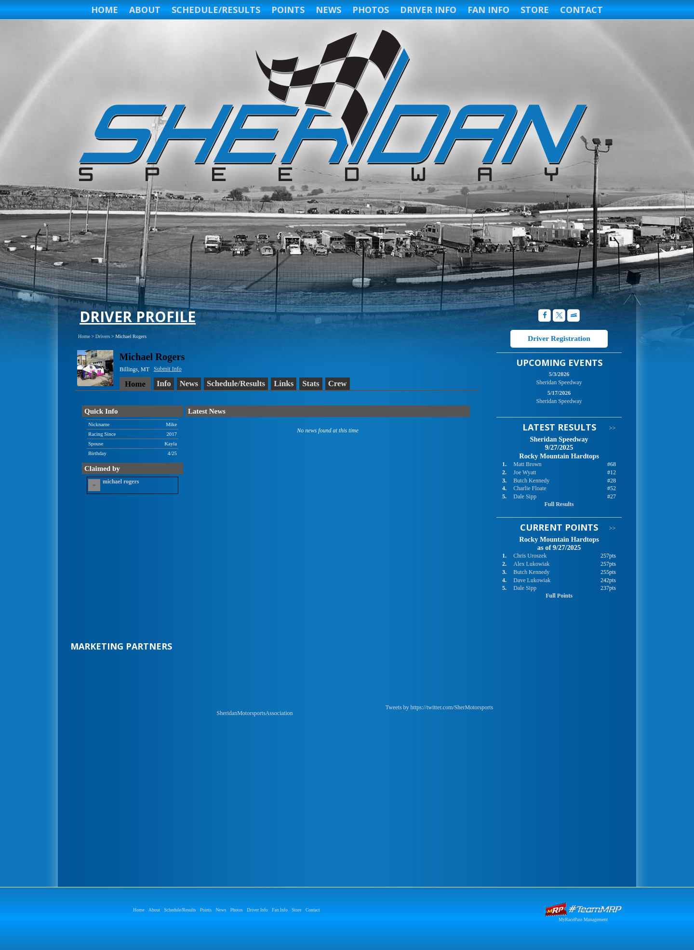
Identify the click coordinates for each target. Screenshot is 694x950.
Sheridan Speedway (331, 106)
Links (284, 383)
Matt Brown (527, 464)
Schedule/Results (216, 9)
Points (288, 9)
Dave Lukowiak (531, 580)
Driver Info (428, 9)
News (328, 9)
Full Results (559, 504)
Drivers (102, 336)
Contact (581, 9)
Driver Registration (559, 338)
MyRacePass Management (583, 919)
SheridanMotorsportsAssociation (255, 713)
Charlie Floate (529, 488)
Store (534, 9)
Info (164, 383)
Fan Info (488, 9)
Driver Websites (583, 909)
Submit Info (168, 368)
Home (104, 9)
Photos (370, 9)
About (144, 9)
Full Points (559, 595)
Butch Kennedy (531, 480)
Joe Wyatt (524, 472)
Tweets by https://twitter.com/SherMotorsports (439, 707)
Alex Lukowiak (531, 563)
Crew (337, 383)
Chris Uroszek (530, 555)
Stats (310, 383)
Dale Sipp (524, 496)
